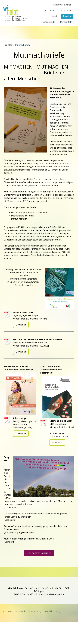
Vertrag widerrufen (50, 611)
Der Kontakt (66, 21)
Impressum (7, 611)
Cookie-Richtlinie (31, 611)
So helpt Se (66, 10)
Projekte (67, 16)
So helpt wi (50, 10)
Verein (55, 16)
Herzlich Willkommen (61, 4)
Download (21, 324)
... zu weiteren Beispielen (39, 552)
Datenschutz (49, 21)
